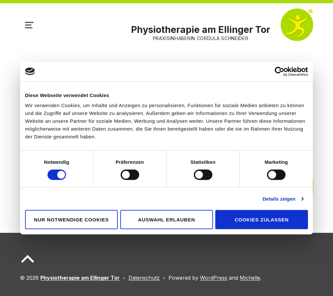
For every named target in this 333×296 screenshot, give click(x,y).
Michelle (250, 278)
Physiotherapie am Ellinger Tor (200, 29)
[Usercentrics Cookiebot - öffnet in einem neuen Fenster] (279, 71)
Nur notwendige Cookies (71, 219)
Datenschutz (144, 278)
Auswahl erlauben (166, 219)
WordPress (213, 278)
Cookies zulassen (261, 219)
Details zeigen (278, 198)
